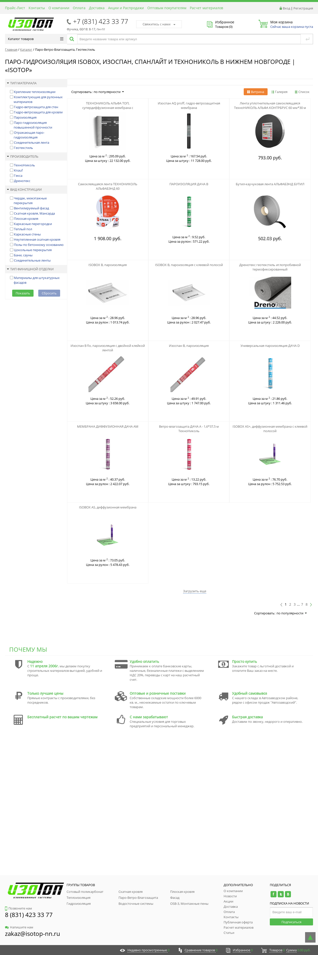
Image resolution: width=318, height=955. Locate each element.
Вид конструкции (24, 189)
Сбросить (49, 293)
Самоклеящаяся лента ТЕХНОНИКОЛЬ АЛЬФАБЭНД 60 (107, 186)
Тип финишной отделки (30, 269)
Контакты (37, 7)
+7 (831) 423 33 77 (100, 21)
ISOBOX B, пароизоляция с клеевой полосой (189, 265)
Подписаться (291, 922)
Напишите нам (19, 927)
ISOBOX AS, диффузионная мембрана (107, 507)
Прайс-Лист (15, 7)
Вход (286, 8)
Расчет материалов (206, 7)
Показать (23, 293)
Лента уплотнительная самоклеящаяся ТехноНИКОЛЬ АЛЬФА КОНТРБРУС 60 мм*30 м (270, 105)
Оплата (79, 7)
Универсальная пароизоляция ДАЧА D (270, 345)
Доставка (97, 7)
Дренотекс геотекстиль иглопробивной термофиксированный (270, 267)
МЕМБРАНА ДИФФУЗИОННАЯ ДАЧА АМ (107, 426)
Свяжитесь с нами (159, 24)
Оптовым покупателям (166, 7)
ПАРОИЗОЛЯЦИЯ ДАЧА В (188, 184)
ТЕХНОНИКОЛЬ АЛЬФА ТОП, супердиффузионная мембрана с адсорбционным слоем (107, 107)
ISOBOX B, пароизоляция (107, 265)
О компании (58, 7)
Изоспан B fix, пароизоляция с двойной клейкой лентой (108, 347)
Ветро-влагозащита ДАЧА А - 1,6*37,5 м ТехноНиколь (189, 428)
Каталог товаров (35, 39)
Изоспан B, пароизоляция (189, 345)
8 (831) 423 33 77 (29, 914)
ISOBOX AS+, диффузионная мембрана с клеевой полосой (270, 428)
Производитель (22, 156)
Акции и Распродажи (126, 7)
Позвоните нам (18, 908)
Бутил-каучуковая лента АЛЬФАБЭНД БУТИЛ (270, 184)
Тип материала (22, 83)
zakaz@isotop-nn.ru (32, 933)
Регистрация (303, 8)
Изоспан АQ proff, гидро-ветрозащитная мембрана (189, 105)
